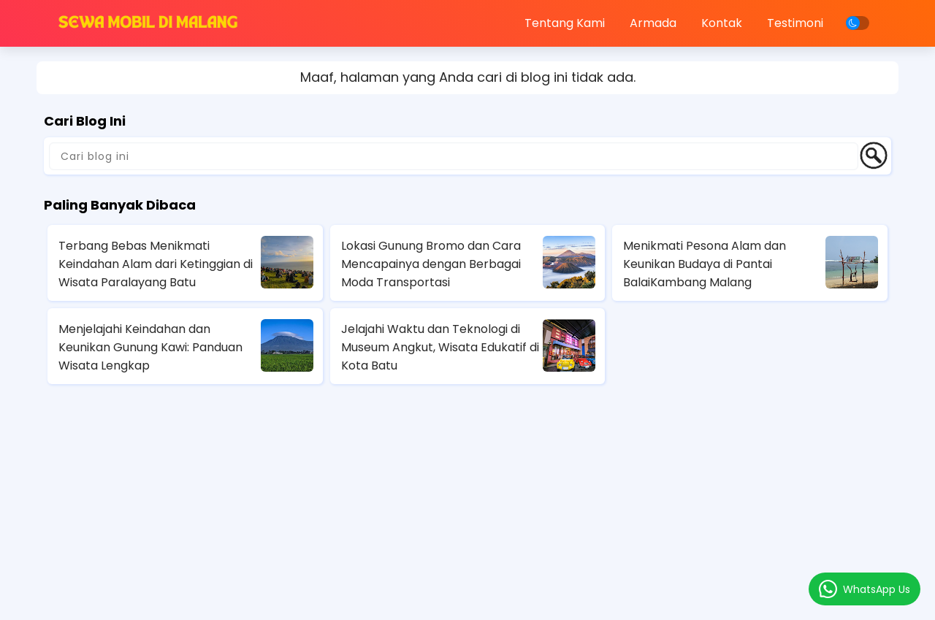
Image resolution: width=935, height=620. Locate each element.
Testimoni (795, 23)
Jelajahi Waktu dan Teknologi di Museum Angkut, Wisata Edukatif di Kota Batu (440, 347)
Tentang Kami (564, 23)
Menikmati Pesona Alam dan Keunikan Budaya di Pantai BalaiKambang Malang (704, 264)
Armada (653, 23)
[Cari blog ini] (453, 156)
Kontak (721, 23)
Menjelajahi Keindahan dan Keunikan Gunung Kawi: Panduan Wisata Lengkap (150, 347)
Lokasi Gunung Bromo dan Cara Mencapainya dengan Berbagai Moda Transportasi (431, 264)
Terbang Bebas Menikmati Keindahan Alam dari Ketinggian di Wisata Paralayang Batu (155, 264)
